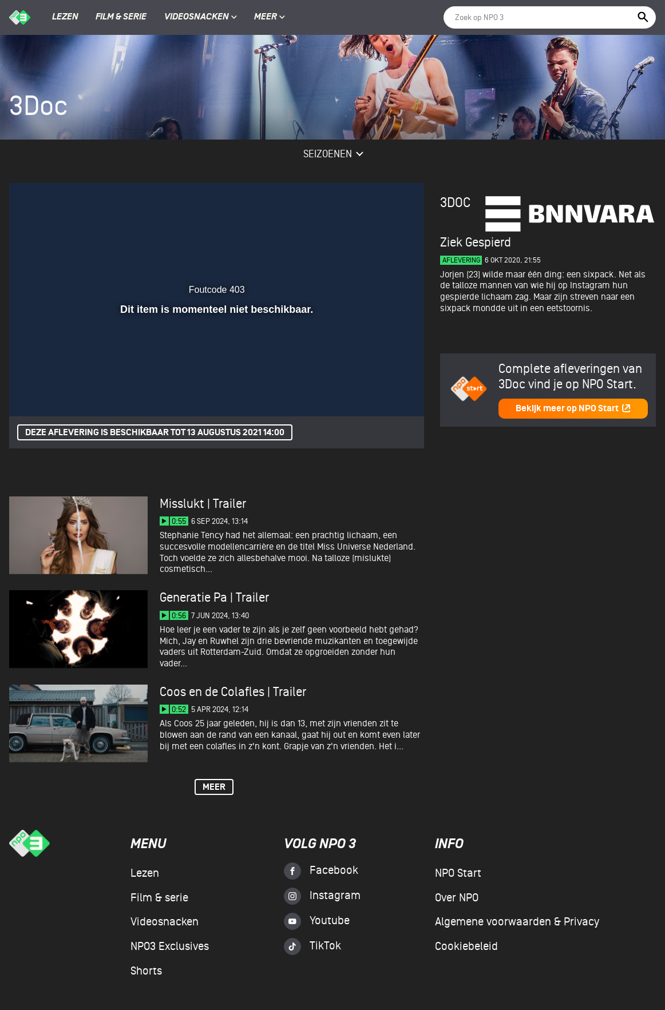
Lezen (65, 17)
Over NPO (456, 898)
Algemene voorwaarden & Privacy (517, 922)
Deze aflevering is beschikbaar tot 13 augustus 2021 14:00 (154, 432)
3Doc (455, 202)
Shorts (146, 971)
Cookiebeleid (466, 946)
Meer (269, 17)
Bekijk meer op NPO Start (573, 408)
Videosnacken (196, 17)
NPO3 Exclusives (169, 946)
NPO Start (458, 873)
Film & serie (121, 17)
